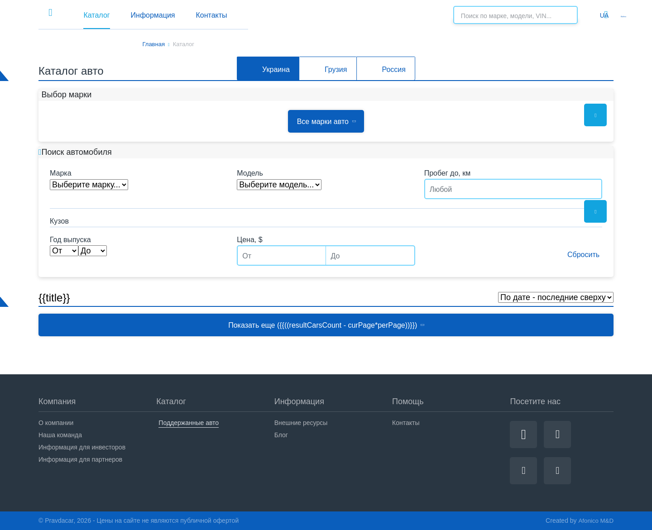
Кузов (59, 221)
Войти (605, 15)
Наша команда (60, 435)
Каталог (195, 15)
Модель (250, 173)
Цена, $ (249, 240)
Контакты (343, 15)
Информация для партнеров (80, 459)
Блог (281, 435)
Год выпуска (70, 240)
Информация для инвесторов (81, 447)
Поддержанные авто (188, 422)
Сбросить (577, 254)
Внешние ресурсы (301, 422)
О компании (55, 422)
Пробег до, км (447, 173)
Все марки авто (326, 121)
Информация (267, 15)
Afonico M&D (595, 520)
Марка (61, 173)
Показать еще (326, 325)
